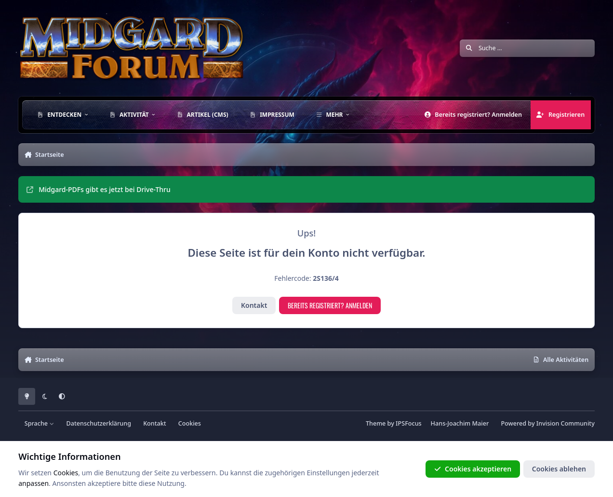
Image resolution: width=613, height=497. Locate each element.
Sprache (39, 423)
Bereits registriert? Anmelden (330, 305)
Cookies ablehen (559, 468)
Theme (376, 423)
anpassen (33, 483)
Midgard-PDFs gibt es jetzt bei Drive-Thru (99, 189)
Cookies (189, 423)
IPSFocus (409, 423)
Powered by (547, 423)
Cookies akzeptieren (472, 468)
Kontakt (254, 305)
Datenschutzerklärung (99, 423)
